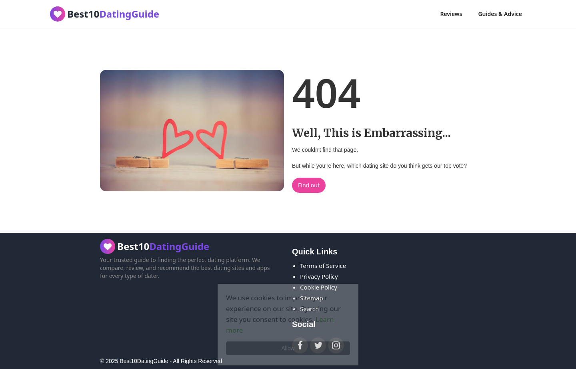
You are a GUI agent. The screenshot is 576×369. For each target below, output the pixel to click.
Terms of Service (323, 266)
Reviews (451, 14)
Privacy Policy (319, 276)
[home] (104, 14)
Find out (309, 185)
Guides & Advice (500, 14)
